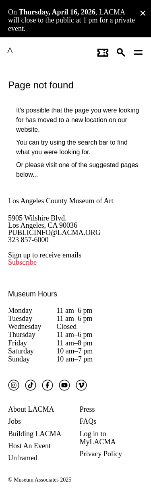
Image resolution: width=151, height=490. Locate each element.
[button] (121, 51)
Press (87, 408)
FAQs (88, 420)
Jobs (14, 420)
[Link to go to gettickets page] (103, 51)
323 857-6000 (28, 238)
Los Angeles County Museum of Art (61, 199)
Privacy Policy (101, 453)
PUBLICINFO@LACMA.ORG (54, 231)
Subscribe (22, 261)
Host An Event (29, 444)
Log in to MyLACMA (98, 436)
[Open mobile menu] (138, 51)
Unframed (22, 457)
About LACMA (31, 408)
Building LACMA (35, 432)
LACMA (30, 51)
